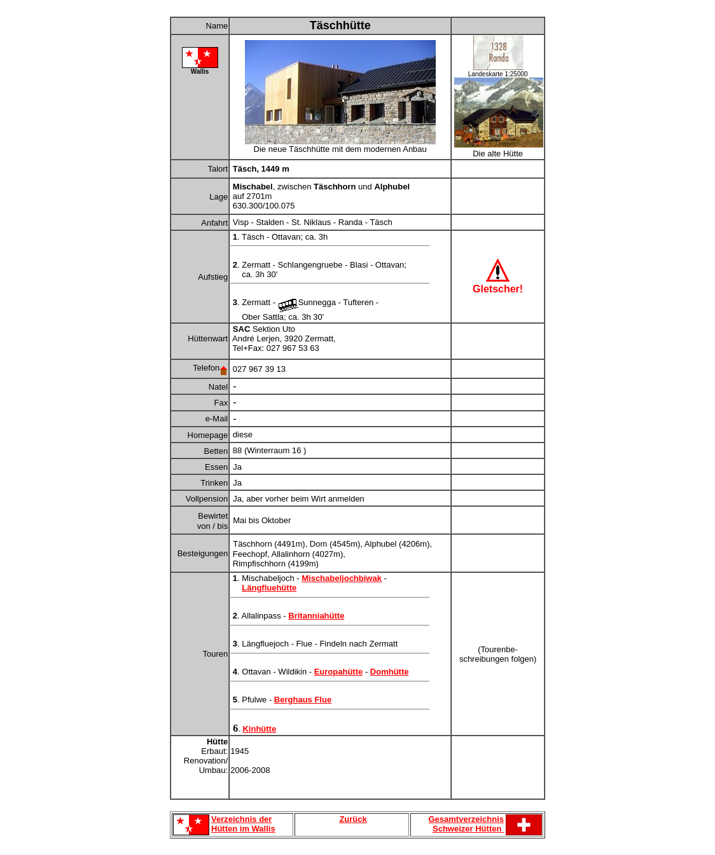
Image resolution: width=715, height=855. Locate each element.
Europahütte (338, 671)
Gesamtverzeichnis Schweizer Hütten (466, 823)
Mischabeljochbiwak (342, 578)
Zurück (352, 819)
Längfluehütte (269, 587)
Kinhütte (259, 729)
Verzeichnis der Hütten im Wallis (243, 823)
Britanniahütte (316, 615)
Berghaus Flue (302, 699)
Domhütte (389, 671)
